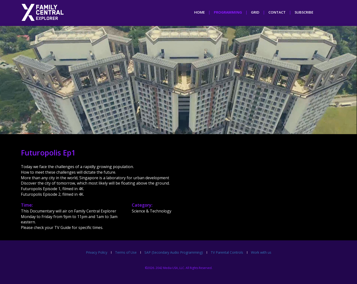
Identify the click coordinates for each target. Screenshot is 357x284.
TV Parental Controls (227, 252)
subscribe (304, 12)
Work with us (261, 252)
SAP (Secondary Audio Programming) (173, 252)
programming (228, 12)
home (199, 12)
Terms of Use (126, 252)
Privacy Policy (96, 252)
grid (255, 12)
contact (277, 12)
